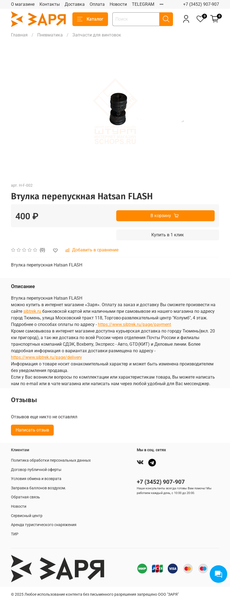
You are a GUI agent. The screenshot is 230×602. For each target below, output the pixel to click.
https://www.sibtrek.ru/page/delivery (46, 357)
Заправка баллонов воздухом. (38, 488)
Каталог (90, 19)
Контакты (49, 4)
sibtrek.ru (32, 311)
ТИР (14, 534)
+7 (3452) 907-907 (201, 4)
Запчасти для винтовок (96, 35)
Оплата (97, 4)
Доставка (75, 4)
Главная (19, 35)
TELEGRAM (143, 4)
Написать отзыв (32, 430)
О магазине (23, 4)
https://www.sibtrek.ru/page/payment (134, 324)
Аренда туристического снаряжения (43, 525)
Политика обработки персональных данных (51, 460)
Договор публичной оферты (36, 469)
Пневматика (50, 35)
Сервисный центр (26, 515)
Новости (118, 4)
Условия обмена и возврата (36, 478)
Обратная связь (25, 497)
